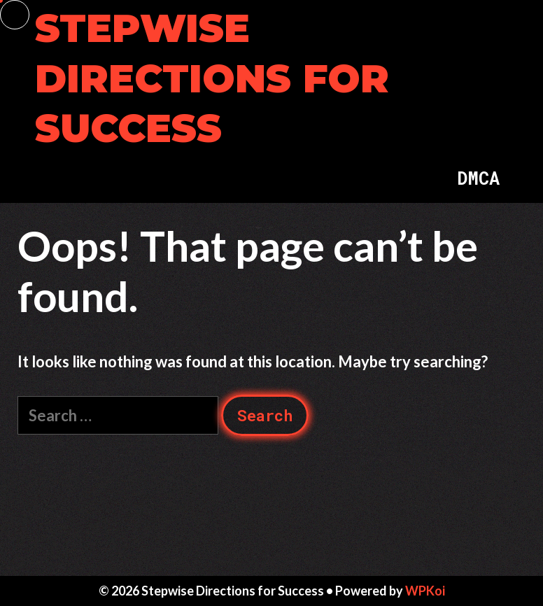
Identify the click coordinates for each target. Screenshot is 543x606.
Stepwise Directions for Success (212, 78)
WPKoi (425, 590)
